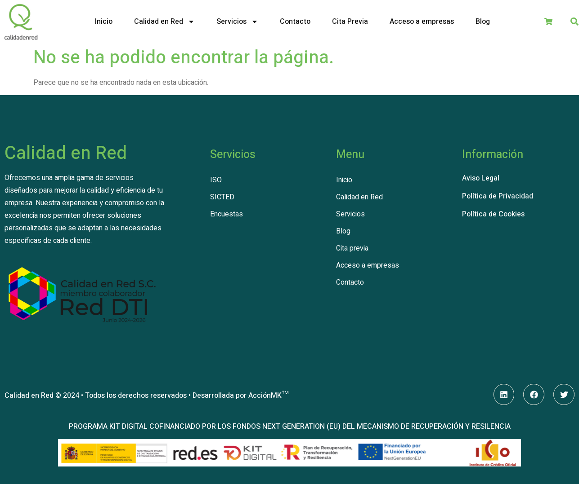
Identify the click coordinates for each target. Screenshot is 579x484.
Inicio (103, 21)
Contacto (295, 21)
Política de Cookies (493, 214)
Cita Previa (350, 21)
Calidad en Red (164, 21)
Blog (483, 21)
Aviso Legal (480, 178)
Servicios (237, 21)
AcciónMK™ (268, 395)
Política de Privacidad (497, 196)
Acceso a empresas (422, 21)
